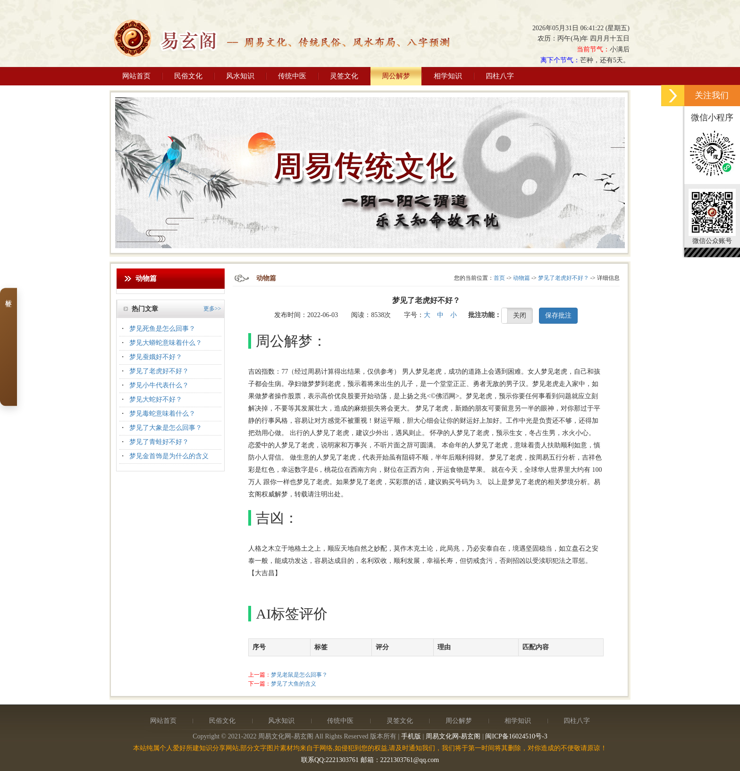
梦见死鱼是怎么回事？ (162, 328)
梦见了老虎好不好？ (159, 371)
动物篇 (521, 278)
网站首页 (136, 76)
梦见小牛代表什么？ (159, 385)
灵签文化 (344, 76)
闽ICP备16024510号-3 (516, 736)
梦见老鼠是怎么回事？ (299, 674)
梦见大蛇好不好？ (155, 399)
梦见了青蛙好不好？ (159, 441)
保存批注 (558, 315)
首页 (499, 278)
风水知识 (240, 76)
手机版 (411, 736)
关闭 (519, 315)
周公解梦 (396, 76)
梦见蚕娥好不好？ (155, 356)
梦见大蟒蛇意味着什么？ (165, 342)
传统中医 (292, 76)
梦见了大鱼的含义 (293, 683)
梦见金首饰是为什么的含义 (169, 456)
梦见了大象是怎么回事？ (165, 427)
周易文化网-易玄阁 (453, 736)
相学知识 (448, 76)
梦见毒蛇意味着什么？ (162, 413)
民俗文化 (188, 76)
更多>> (212, 308)
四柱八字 (500, 76)
